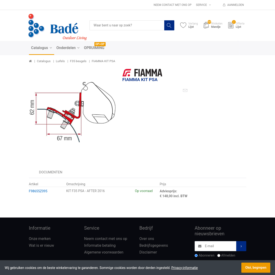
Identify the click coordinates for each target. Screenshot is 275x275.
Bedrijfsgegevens (153, 245)
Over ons (146, 238)
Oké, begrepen (255, 267)
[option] (72, 112)
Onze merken (40, 238)
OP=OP (100, 44)
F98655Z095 (38, 191)
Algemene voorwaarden (103, 252)
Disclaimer (148, 252)
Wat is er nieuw (41, 245)
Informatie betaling (100, 245)
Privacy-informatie (184, 268)
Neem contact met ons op (172, 5)
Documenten (50, 172)
